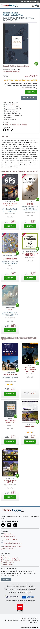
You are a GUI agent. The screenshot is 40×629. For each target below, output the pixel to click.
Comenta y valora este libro (11, 71)
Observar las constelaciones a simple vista (30, 369)
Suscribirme (6, 579)
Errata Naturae (14, 105)
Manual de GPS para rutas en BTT (10, 204)
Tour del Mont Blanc (10, 374)
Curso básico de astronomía (10, 421)
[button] (33, 6)
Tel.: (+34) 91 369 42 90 (9, 539)
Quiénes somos (5, 556)
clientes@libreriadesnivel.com (11, 543)
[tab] (5, 137)
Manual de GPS (30, 426)
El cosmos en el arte (10, 259)
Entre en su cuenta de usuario (30, 1)
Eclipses (30, 204)
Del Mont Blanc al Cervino (10, 481)
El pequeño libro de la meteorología (30, 254)
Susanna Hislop (23, 66)
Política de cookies (6, 564)
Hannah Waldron (10, 66)
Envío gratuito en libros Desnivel (10, 560)
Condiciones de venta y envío (9, 558)
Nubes (10, 309)
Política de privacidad (7, 562)
